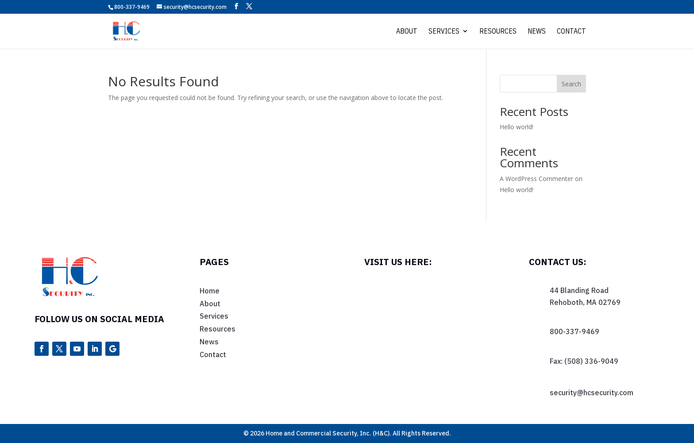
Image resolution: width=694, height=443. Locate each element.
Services (443, 31)
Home (210, 290)
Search (571, 84)
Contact (571, 31)
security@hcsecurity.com (591, 392)
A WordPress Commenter (536, 178)
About (406, 31)
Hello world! (516, 127)
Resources (498, 31)
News (537, 31)
